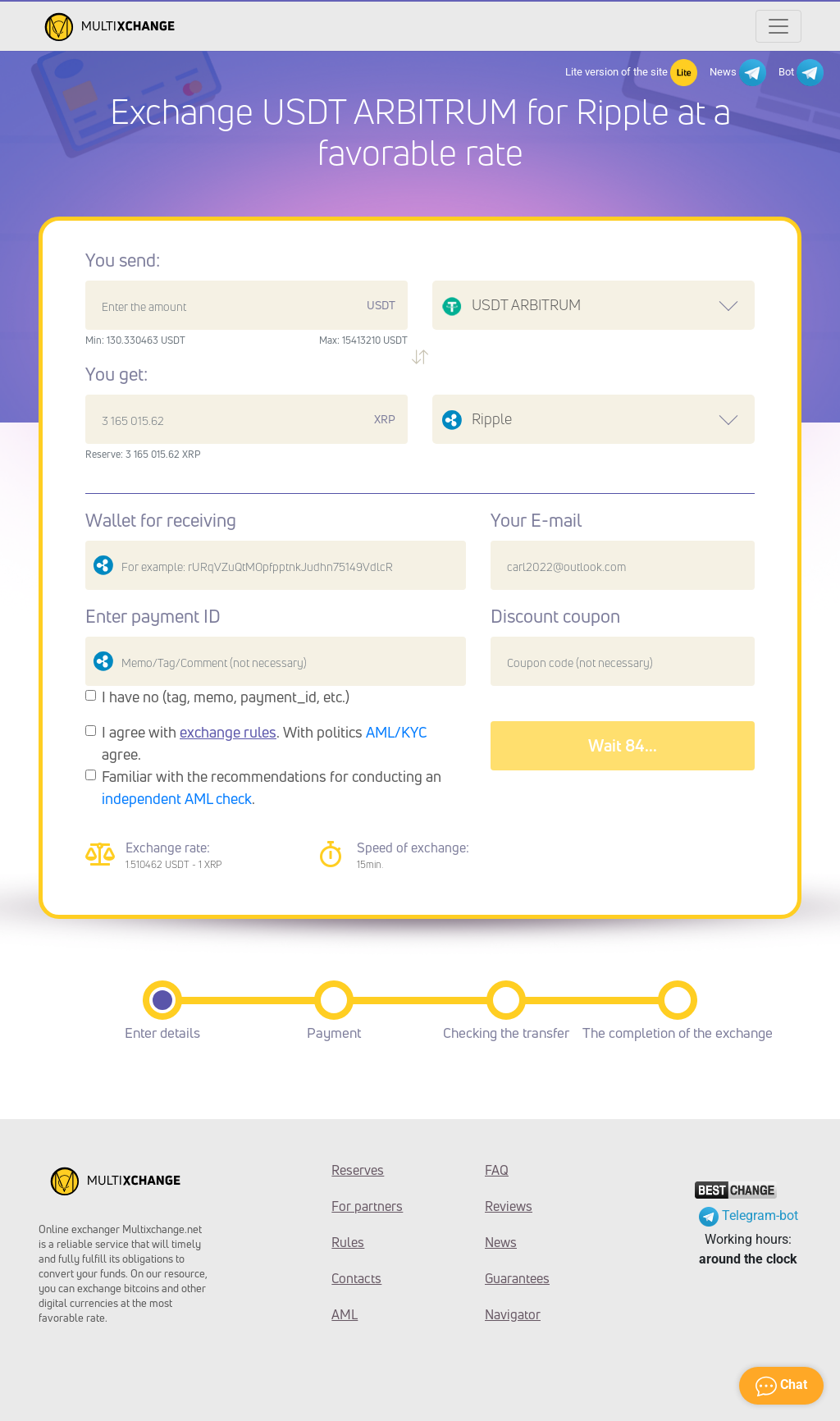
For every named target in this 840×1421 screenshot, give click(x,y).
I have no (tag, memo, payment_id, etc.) (225, 696)
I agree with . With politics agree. (264, 743)
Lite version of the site (631, 72)
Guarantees (517, 1278)
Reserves (357, 1170)
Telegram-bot (748, 1215)
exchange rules (228, 732)
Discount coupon (555, 616)
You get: (116, 374)
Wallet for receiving (160, 520)
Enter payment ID (153, 616)
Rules (347, 1242)
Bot (801, 72)
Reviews (508, 1206)
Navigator (513, 1314)
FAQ (497, 1170)
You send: (122, 260)
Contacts (356, 1278)
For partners (367, 1206)
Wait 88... (622, 745)
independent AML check (177, 798)
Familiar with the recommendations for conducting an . (271, 787)
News (738, 72)
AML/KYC (396, 732)
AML (344, 1314)
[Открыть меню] (778, 26)
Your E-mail (536, 520)
